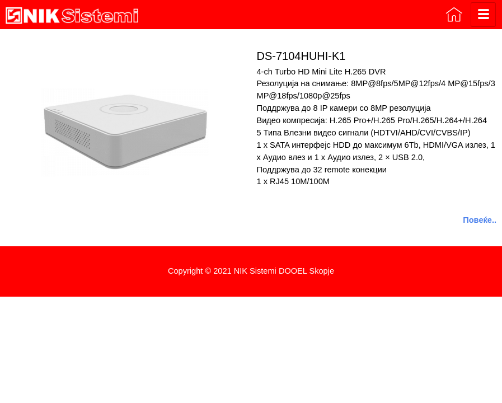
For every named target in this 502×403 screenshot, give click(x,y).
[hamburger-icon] (483, 14)
